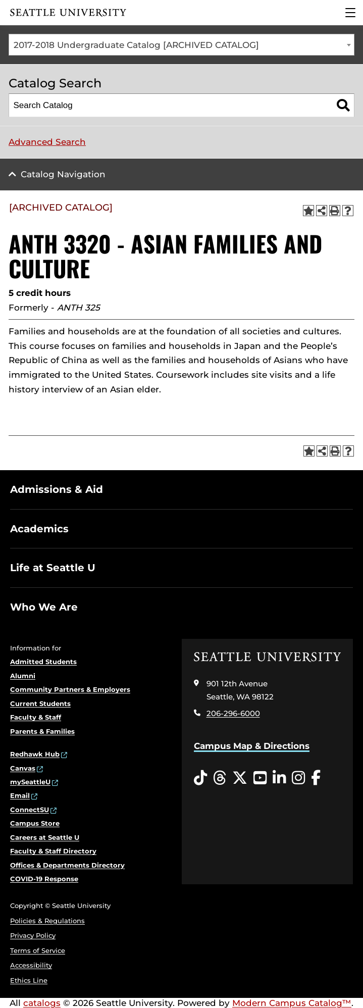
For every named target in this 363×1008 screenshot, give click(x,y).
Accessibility (31, 965)
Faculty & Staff (35, 717)
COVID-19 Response (44, 879)
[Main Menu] (350, 12)
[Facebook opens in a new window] (316, 778)
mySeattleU (30, 782)
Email (20, 795)
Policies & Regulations (47, 921)
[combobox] (181, 45)
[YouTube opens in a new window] (260, 778)
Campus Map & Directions (251, 746)
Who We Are (44, 607)
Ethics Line (28, 980)
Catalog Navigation (63, 174)
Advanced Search (47, 142)
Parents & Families (42, 731)
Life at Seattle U (52, 568)
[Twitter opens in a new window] (239, 778)
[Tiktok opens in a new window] (200, 778)
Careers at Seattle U (44, 837)
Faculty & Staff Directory (53, 851)
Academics (39, 529)
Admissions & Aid (56, 489)
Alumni (22, 676)
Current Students (40, 703)
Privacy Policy (33, 935)
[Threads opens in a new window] (219, 778)
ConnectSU (29, 809)
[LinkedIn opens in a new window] (279, 778)
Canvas (22, 768)
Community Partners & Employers (70, 689)
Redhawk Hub (35, 754)
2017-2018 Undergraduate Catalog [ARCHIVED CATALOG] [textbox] (136, 45)
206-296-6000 (233, 713)
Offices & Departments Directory (67, 865)
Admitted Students (43, 662)
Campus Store (35, 823)
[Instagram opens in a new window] (298, 778)
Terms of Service (37, 950)
